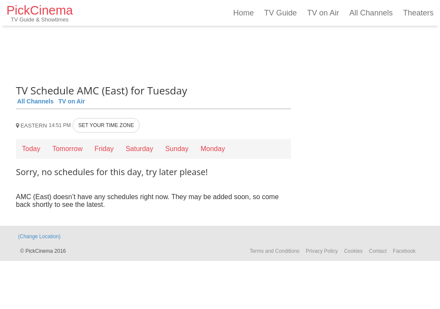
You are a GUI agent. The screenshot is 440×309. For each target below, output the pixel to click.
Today (31, 148)
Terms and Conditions (274, 251)
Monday (213, 148)
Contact (377, 251)
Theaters (418, 13)
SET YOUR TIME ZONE (106, 125)
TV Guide (280, 13)
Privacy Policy (322, 251)
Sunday (176, 148)
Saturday (139, 148)
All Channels (371, 13)
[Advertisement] (153, 53)
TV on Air (323, 13)
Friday (104, 148)
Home (243, 13)
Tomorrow (67, 148)
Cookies (353, 251)
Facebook (404, 251)
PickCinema (39, 13)
